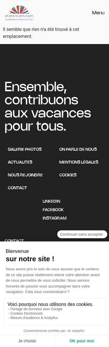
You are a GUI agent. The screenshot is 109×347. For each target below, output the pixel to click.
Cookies (67, 175)
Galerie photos (25, 150)
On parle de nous (78, 150)
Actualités (20, 162)
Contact (17, 188)
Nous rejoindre (25, 175)
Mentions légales (78, 162)
